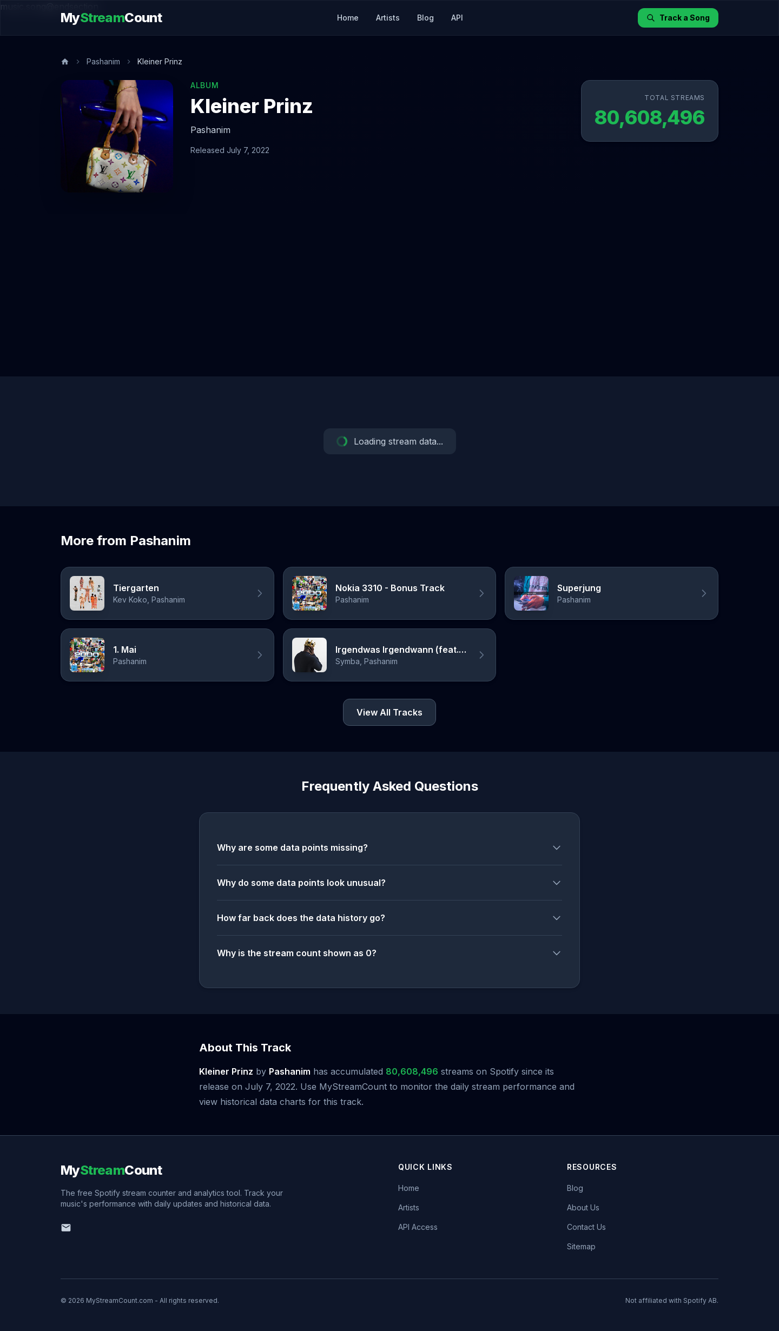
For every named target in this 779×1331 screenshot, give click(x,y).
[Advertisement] (389, 295)
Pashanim (103, 61)
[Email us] (66, 1227)
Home (348, 17)
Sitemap (581, 1246)
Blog (425, 17)
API (457, 17)
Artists (388, 17)
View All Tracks (389, 712)
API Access (418, 1226)
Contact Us (586, 1226)
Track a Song (678, 17)
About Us (583, 1207)
